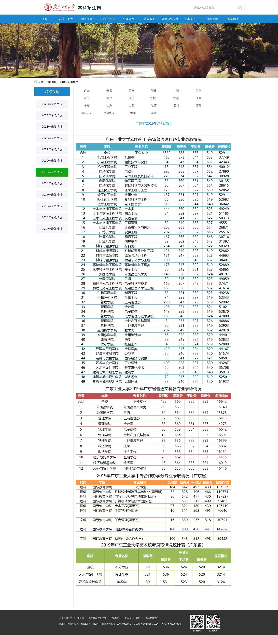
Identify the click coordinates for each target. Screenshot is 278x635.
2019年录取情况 (69, 81)
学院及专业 (108, 18)
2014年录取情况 (52, 228)
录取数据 (149, 18)
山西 (131, 105)
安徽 (109, 90)
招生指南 (86, 18)
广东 (87, 90)
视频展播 (212, 18)
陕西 (154, 105)
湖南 (176, 98)
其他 (154, 113)
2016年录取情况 (52, 206)
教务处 (80, 617)
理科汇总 (87, 113)
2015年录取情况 (52, 217)
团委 (138, 617)
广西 (176, 90)
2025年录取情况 (52, 103)
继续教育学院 (152, 617)
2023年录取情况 (52, 126)
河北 (109, 98)
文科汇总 (109, 113)
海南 (87, 98)
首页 (45, 18)
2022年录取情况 (52, 138)
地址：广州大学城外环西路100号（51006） (80, 624)
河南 (131, 98)
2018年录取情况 (52, 183)
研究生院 (115, 617)
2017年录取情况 (52, 194)
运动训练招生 (170, 18)
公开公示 (128, 18)
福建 (154, 90)
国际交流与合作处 (97, 617)
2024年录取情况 (52, 115)
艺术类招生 (191, 18)
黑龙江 (154, 98)
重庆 (131, 90)
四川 (176, 105)
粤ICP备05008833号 (171, 624)
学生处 (128, 617)
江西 (198, 98)
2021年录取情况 (52, 149)
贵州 (198, 90)
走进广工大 (66, 18)
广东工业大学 (65, 617)
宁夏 (87, 105)
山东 (109, 105)
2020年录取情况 (52, 160)
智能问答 (233, 18)
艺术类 (131, 113)
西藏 (198, 105)
